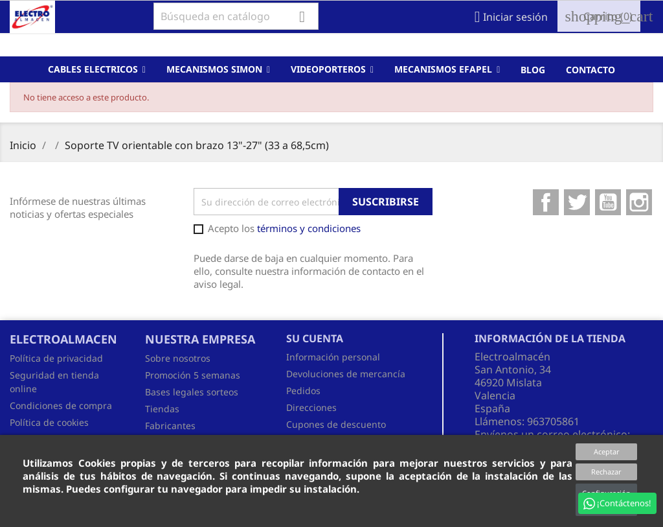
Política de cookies (49, 422)
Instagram (639, 202)
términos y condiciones (309, 228)
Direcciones (311, 407)
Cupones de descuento (336, 424)
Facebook (546, 202)
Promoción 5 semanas (192, 375)
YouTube (608, 202)
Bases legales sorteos (191, 392)
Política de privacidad (56, 358)
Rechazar (606, 471)
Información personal (333, 357)
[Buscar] (236, 16)
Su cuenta (314, 338)
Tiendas (162, 409)
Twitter (577, 202)
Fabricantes (170, 425)
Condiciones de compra (61, 405)
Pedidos (303, 390)
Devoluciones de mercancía (345, 374)
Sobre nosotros (177, 358)
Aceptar (607, 451)
